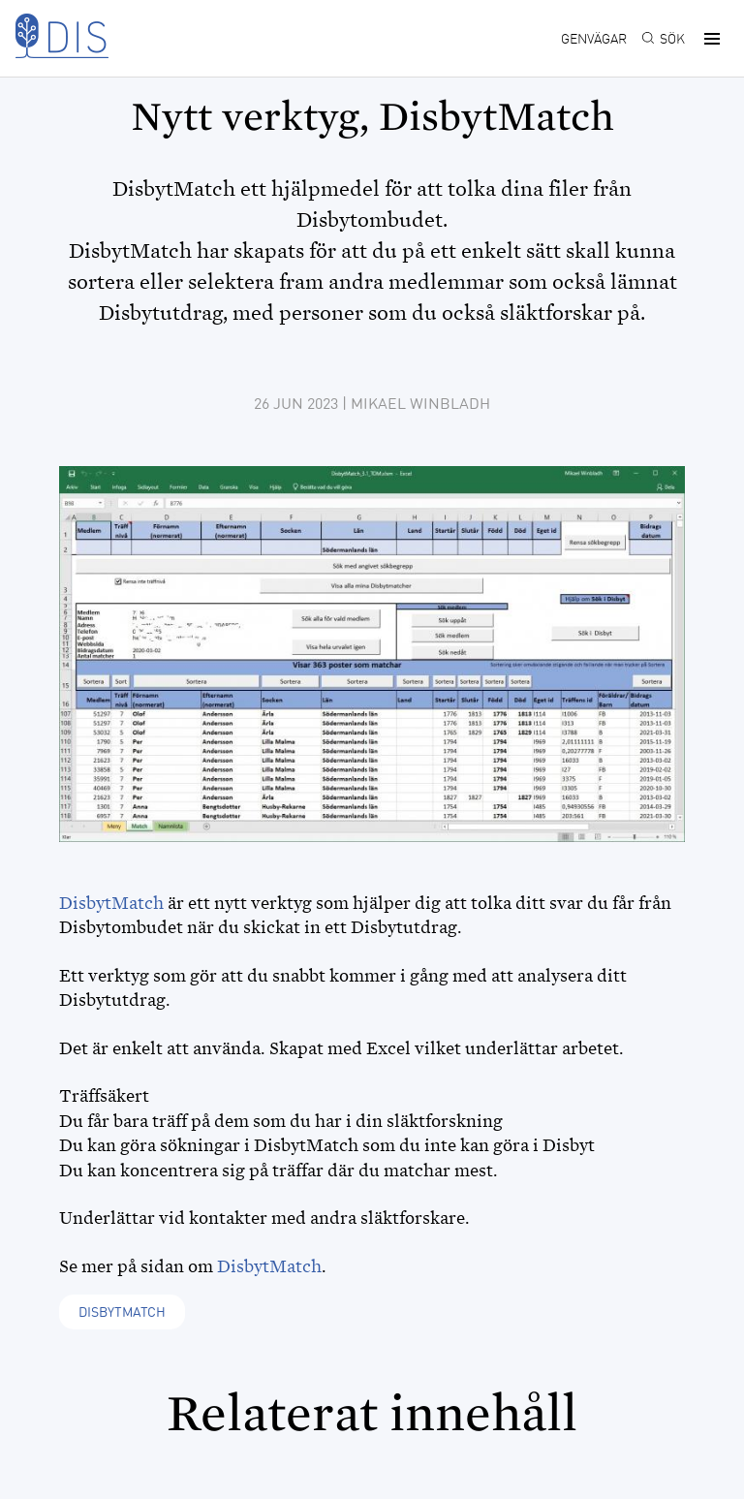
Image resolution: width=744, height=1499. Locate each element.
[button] (709, 38)
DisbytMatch (111, 903)
